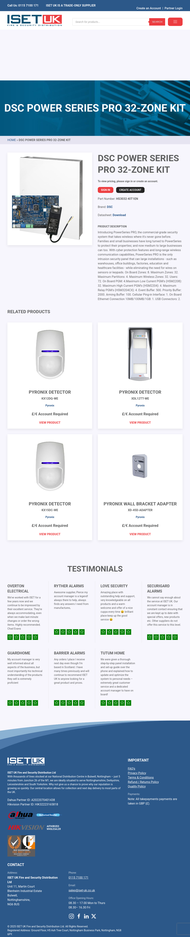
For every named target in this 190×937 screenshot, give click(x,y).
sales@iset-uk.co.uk (82, 834)
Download (119, 158)
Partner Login (174, 2)
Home (11, 83)
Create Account (130, 133)
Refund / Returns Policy (143, 725)
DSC (110, 150)
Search (157, 14)
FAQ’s (131, 712)
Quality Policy (137, 730)
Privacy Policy (137, 717)
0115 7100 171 (79, 821)
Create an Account (148, 2)
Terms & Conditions (141, 721)
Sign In (105, 133)
